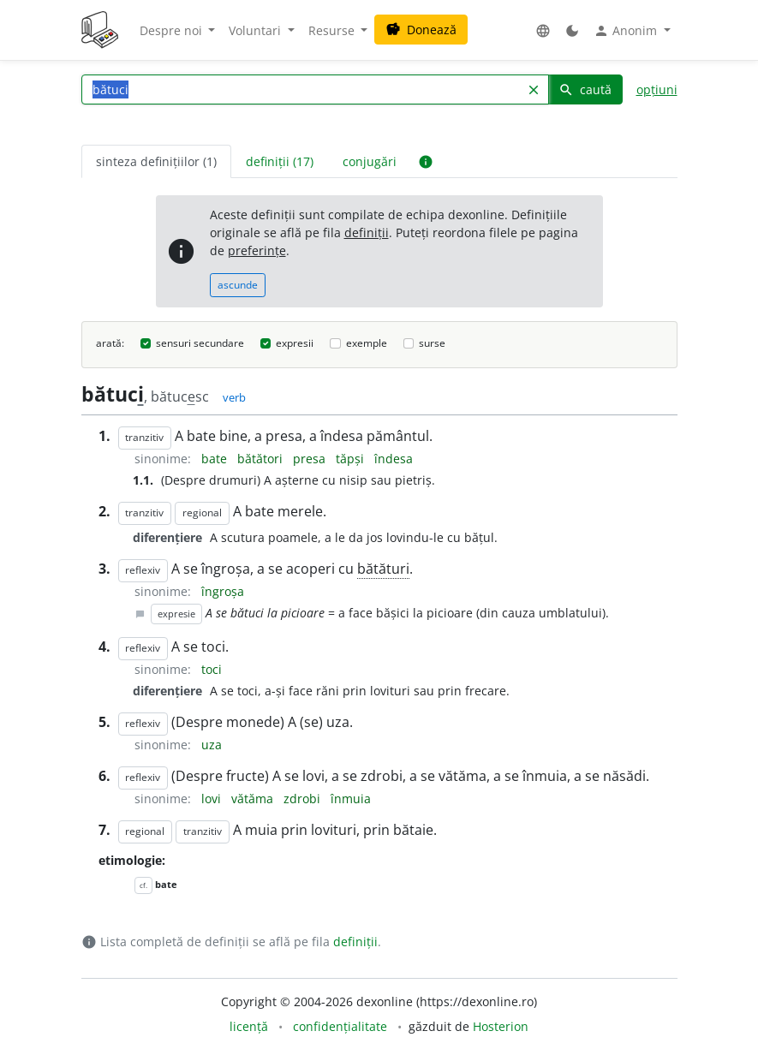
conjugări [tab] (370, 161)
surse (432, 343)
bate (215, 458)
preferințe (257, 250)
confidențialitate (340, 1026)
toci (211, 669)
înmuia (351, 798)
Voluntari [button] (256, 30)
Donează (421, 29)
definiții (366, 232)
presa (311, 458)
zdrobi (304, 798)
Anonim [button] (627, 30)
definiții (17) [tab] (279, 161)
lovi (212, 798)
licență (249, 1026)
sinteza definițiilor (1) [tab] (156, 161)
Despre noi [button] (173, 30)
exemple (366, 343)
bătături (383, 568)
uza (211, 744)
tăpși (351, 458)
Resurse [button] (333, 30)
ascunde (238, 284)
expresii (294, 343)
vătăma (254, 798)
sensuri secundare (200, 343)
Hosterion (500, 1026)
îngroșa (222, 591)
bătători (261, 458)
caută (585, 89)
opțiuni (656, 89)
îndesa (393, 458)
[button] (543, 30)
